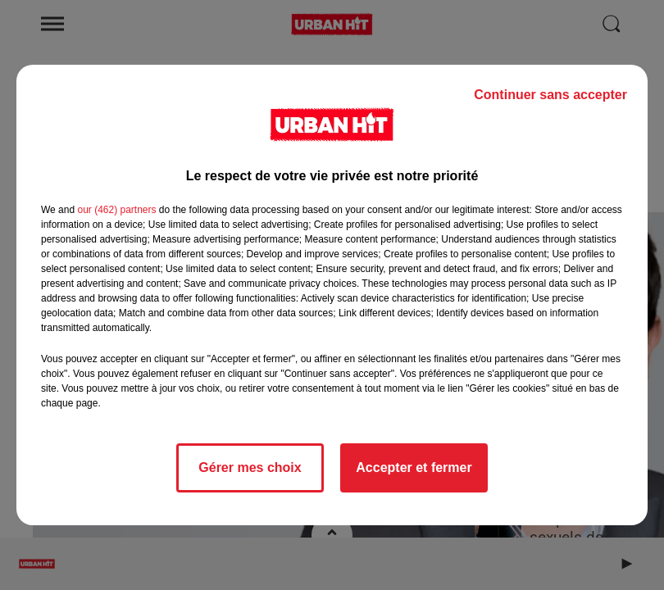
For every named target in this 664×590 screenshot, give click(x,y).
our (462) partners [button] (116, 210)
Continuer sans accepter (550, 95)
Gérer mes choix (249, 467)
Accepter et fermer (413, 467)
